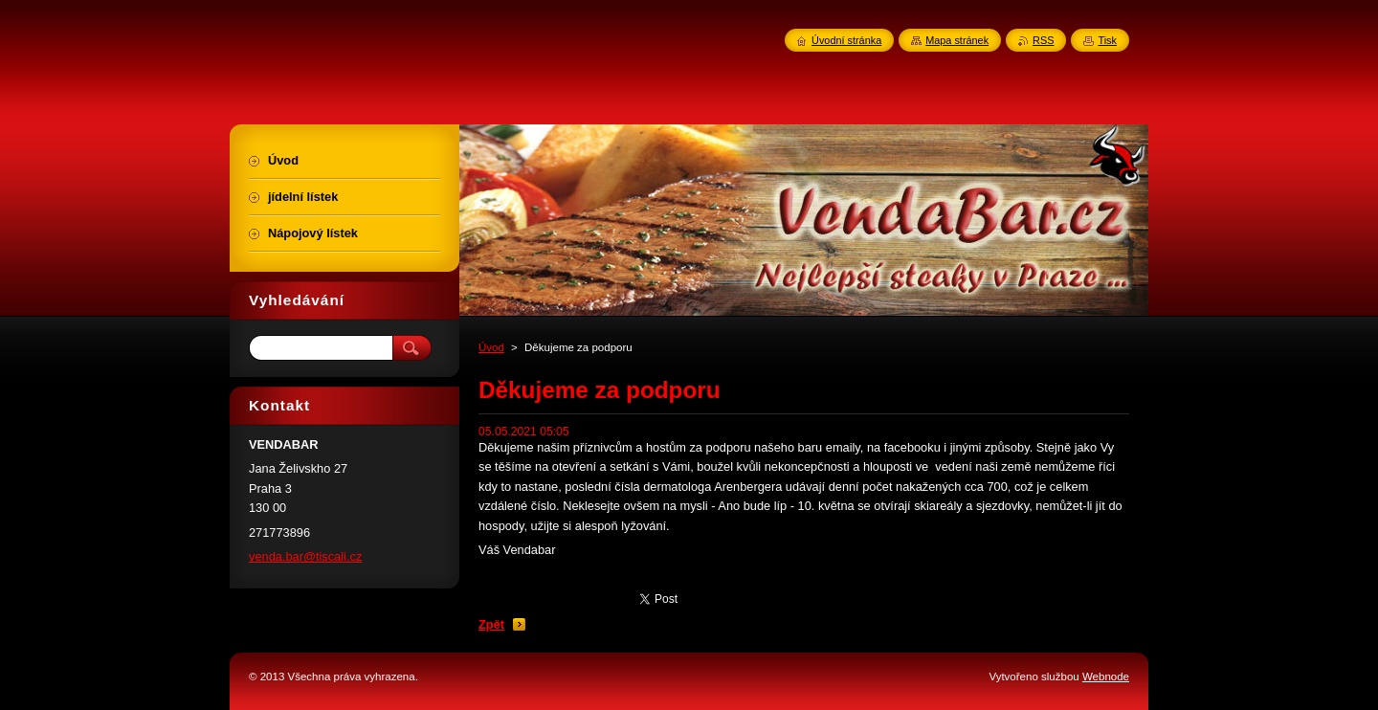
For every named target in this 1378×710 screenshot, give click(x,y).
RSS (1043, 40)
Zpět (491, 624)
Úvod (491, 347)
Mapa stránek (957, 40)
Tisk (1107, 40)
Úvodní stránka (846, 40)
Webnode (1105, 676)
